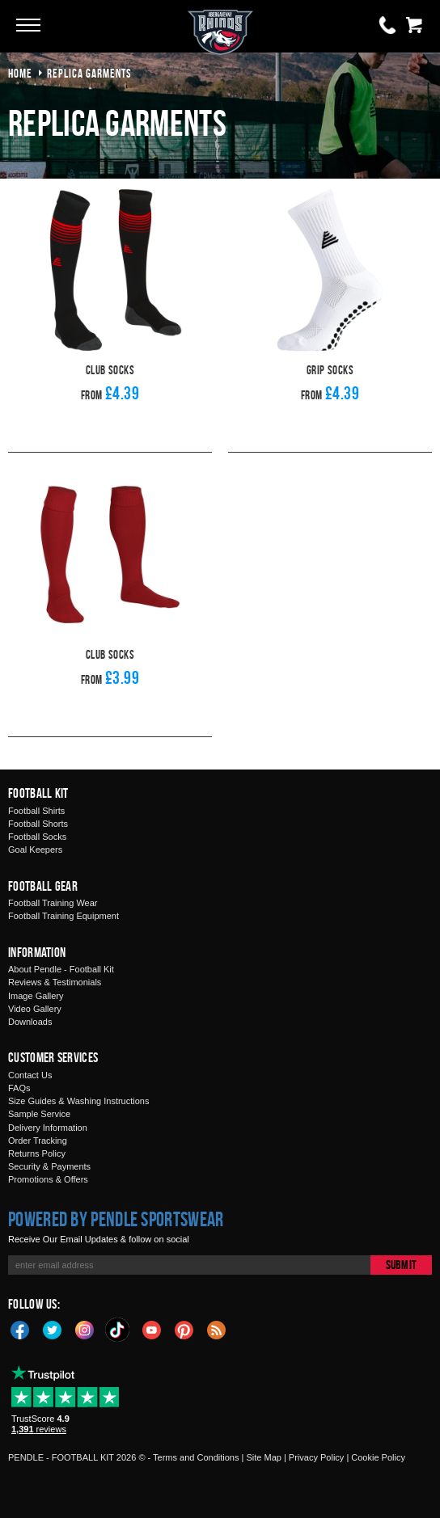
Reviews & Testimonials (54, 982)
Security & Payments (49, 1166)
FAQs (19, 1088)
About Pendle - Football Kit (61, 969)
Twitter (52, 1329)
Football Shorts (38, 824)
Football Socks (37, 836)
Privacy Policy (316, 1457)
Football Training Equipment (63, 916)
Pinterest (184, 1329)
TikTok (118, 1330)
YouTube (152, 1329)
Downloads (30, 1022)
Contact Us (30, 1075)
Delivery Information (47, 1127)
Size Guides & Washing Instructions (78, 1101)
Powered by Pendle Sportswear (115, 1218)
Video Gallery (34, 1009)
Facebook (20, 1329)
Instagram (85, 1329)
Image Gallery (35, 996)
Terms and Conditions (196, 1457)
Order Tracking (37, 1140)
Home (20, 73)
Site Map (263, 1457)
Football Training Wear (52, 903)
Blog (217, 1329)
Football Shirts (36, 811)
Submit (401, 1264)
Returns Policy (37, 1153)
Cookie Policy (378, 1457)
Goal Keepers (35, 849)
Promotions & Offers (48, 1179)
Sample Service (39, 1114)
